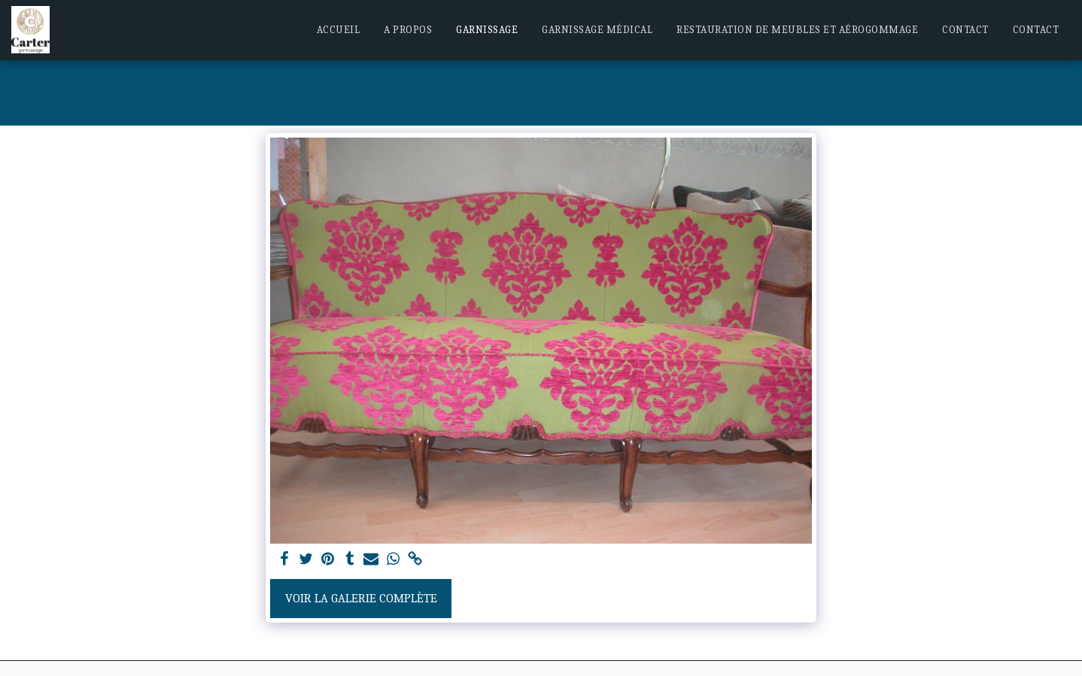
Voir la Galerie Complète (361, 598)
